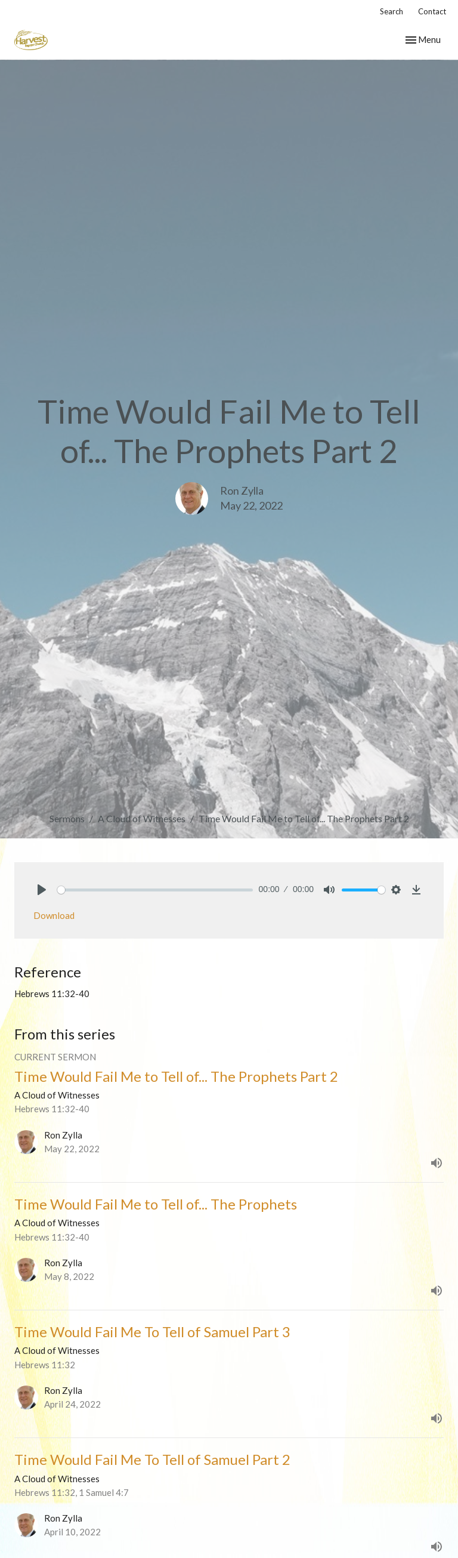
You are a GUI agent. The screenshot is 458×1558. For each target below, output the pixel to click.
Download (54, 915)
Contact (432, 11)
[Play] (41, 889)
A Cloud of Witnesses (141, 818)
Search (391, 11)
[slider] (155, 890)
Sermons (67, 818)
